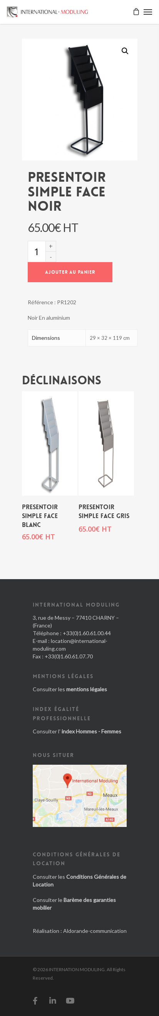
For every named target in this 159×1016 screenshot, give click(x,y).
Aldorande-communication (95, 930)
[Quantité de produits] (36, 251)
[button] (125, 51)
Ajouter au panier (70, 272)
